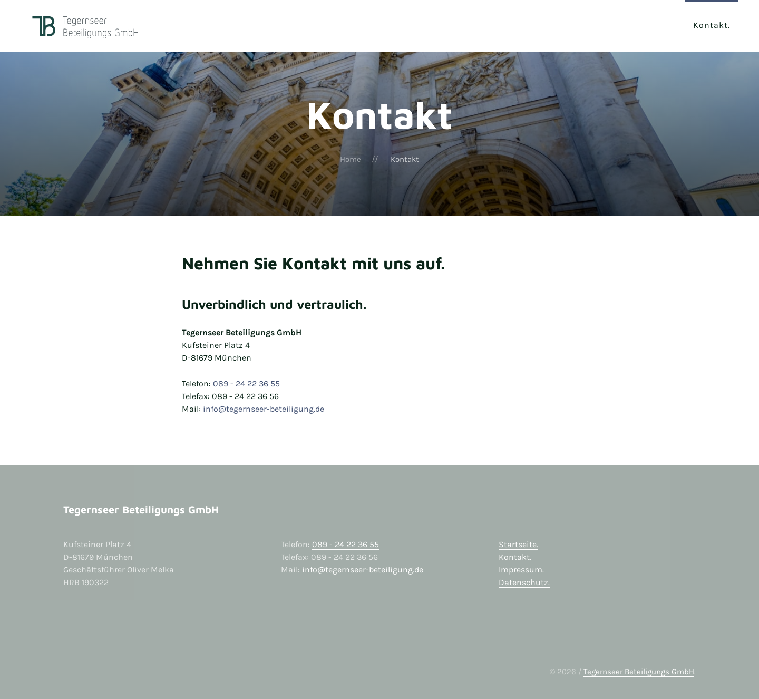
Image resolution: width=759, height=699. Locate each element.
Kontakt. (515, 557)
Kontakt (710, 25)
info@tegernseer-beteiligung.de (263, 409)
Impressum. (521, 570)
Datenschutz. (524, 582)
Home (350, 159)
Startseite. (518, 544)
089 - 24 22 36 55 (246, 383)
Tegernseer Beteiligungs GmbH (638, 671)
